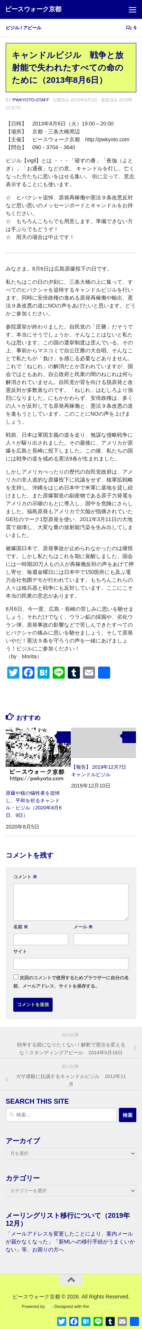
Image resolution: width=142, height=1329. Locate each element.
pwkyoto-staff (30, 100)
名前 (20, 927)
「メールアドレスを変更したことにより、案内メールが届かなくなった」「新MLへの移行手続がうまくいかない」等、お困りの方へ (70, 1242)
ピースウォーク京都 (33, 9)
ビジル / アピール (23, 28)
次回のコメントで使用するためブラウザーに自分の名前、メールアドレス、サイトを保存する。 (71, 982)
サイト (20, 951)
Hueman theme (105, 1306)
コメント (25, 876)
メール (83, 927)
